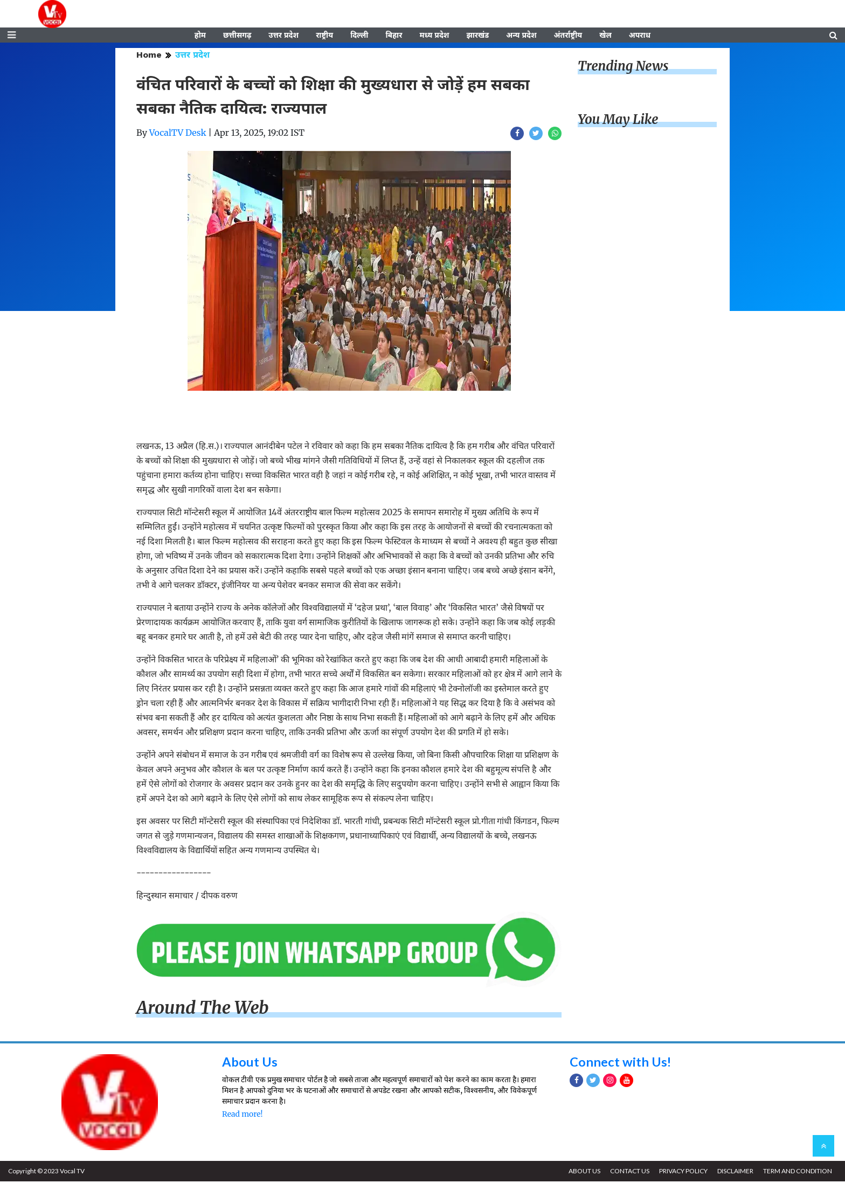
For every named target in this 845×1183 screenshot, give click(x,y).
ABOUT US (582, 1172)
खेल (605, 36)
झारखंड (477, 36)
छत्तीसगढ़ (237, 36)
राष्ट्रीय (324, 36)
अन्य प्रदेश (521, 36)
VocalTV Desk (177, 134)
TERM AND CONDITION (797, 1172)
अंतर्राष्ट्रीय (568, 36)
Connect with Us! (621, 1062)
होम (200, 36)
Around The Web (202, 1009)
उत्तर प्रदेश (283, 36)
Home (149, 56)
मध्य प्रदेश (434, 36)
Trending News (623, 67)
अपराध (639, 36)
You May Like (618, 121)
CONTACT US (627, 1172)
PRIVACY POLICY (681, 1172)
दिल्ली (359, 36)
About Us (250, 1062)
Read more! (242, 1115)
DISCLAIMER (734, 1172)
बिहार (393, 36)
